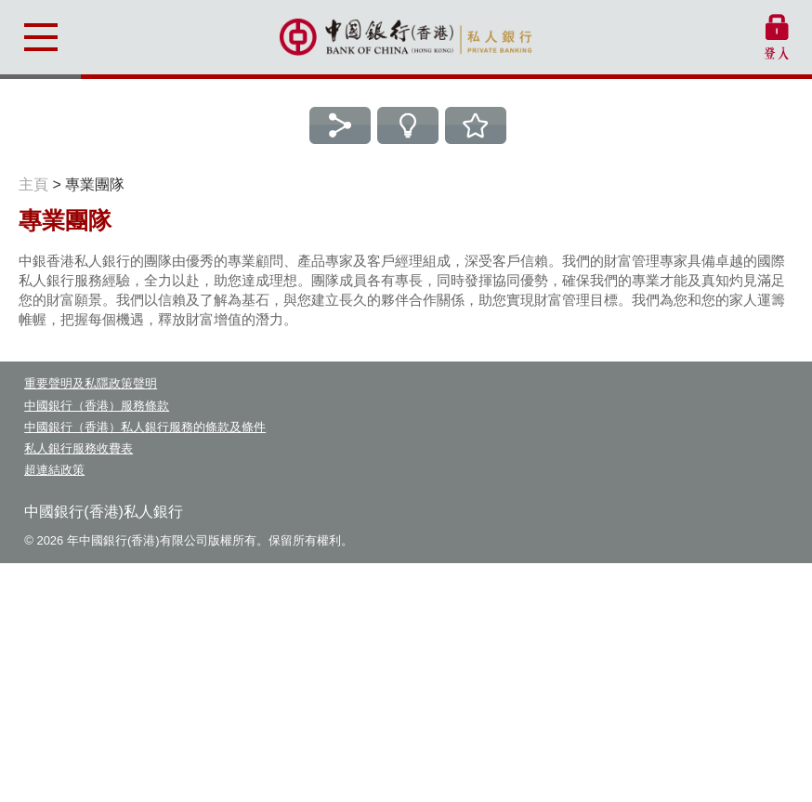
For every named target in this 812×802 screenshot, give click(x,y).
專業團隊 (94, 423)
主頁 (33, 423)
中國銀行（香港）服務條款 (96, 644)
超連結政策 (54, 709)
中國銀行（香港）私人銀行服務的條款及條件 (145, 666)
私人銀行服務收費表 (78, 687)
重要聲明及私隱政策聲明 (90, 622)
